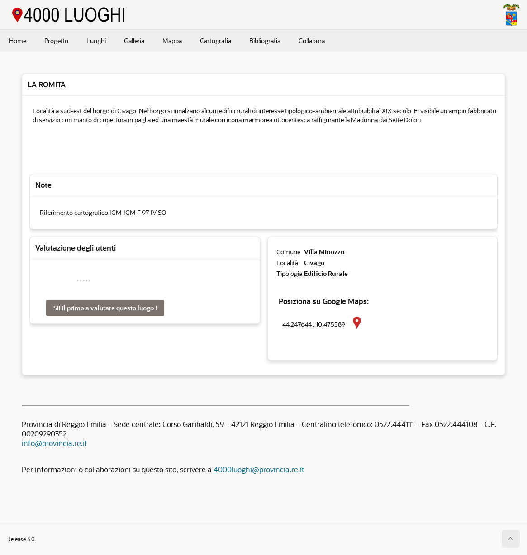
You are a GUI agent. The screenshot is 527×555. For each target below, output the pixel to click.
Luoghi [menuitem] (96, 40)
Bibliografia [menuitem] (264, 40)
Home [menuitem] (17, 40)
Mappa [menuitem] (172, 40)
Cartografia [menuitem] (215, 40)
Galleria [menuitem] (134, 40)
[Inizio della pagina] (511, 539)
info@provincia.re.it (54, 443)
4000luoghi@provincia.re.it (259, 469)
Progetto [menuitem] (56, 40)
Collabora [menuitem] (312, 40)
